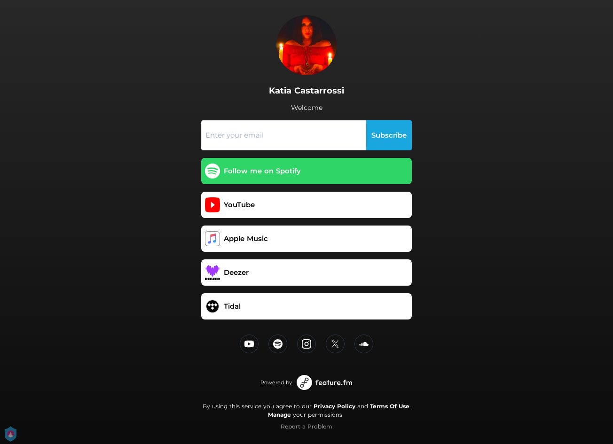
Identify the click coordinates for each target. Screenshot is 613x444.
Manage (279, 414)
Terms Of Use (389, 406)
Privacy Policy (334, 406)
